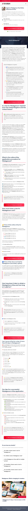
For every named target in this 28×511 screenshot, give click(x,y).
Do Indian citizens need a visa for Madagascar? (11, 451)
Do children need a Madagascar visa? (12, 455)
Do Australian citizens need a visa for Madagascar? (12, 470)
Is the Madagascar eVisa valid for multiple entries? (13, 460)
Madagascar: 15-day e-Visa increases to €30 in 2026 (14, 500)
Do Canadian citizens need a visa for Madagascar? (12, 465)
